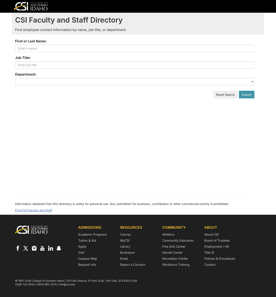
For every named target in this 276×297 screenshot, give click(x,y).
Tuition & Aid (87, 240)
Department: (25, 74)
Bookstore (127, 252)
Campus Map (87, 258)
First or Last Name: (31, 41)
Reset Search (225, 94)
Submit (247, 94)
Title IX (209, 252)
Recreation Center (175, 258)
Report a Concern (133, 264)
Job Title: (23, 58)
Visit (81, 252)
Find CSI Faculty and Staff (33, 210)
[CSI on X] (25, 248)
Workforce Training (176, 264)
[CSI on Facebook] (17, 248)
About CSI (211, 234)
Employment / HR (216, 246)
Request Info (87, 264)
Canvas (125, 234)
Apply (82, 246)
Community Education (178, 240)
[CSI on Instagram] (34, 248)
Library (125, 246)
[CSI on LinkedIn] (50, 248)
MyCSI (125, 240)
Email (124, 258)
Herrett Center (172, 252)
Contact (210, 264)
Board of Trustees (217, 240)
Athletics (168, 234)
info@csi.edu (67, 284)
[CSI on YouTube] (42, 248)
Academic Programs (92, 234)
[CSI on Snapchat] (58, 248)
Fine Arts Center (173, 246)
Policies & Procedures (219, 258)
